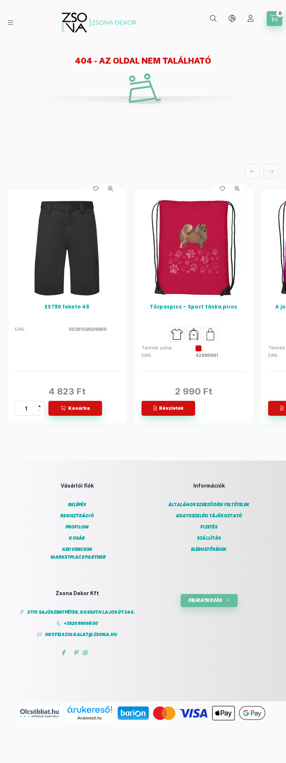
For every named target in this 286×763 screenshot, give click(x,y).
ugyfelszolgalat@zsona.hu (81, 634)
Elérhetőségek (209, 549)
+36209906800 (81, 623)
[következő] (271, 171)
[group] (143, 306)
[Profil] (250, 18)
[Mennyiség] (26, 408)
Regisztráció (77, 516)
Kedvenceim (77, 549)
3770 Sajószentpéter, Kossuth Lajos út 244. (81, 612)
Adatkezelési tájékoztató (209, 516)
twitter (69, 652)
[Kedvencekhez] (95, 188)
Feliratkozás (205, 600)
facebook (63, 652)
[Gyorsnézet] (110, 188)
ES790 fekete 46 (67, 307)
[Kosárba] (75, 408)
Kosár (77, 538)
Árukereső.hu (89, 718)
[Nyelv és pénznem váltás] (232, 18)
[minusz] (39, 411)
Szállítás (209, 538)
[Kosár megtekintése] (274, 18)
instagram (85, 652)
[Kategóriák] (10, 22)
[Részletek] (168, 408)
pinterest (76, 652)
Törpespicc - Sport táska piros (193, 307)
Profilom (77, 527)
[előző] (252, 171)
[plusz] (39, 404)
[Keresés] (213, 18)
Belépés (77, 504)
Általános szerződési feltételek (209, 504)
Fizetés (208, 527)
